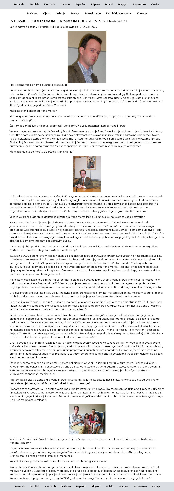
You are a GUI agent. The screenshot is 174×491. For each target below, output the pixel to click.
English (34, 4)
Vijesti (46, 13)
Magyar (123, 4)
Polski (109, 4)
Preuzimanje (93, 13)
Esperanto (139, 4)
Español (80, 4)
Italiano (65, 4)
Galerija (60, 13)
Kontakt (142, 13)
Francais (19, 4)
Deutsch (49, 4)
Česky (155, 4)
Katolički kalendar (118, 13)
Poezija (75, 13)
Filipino (95, 4)
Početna (32, 13)
